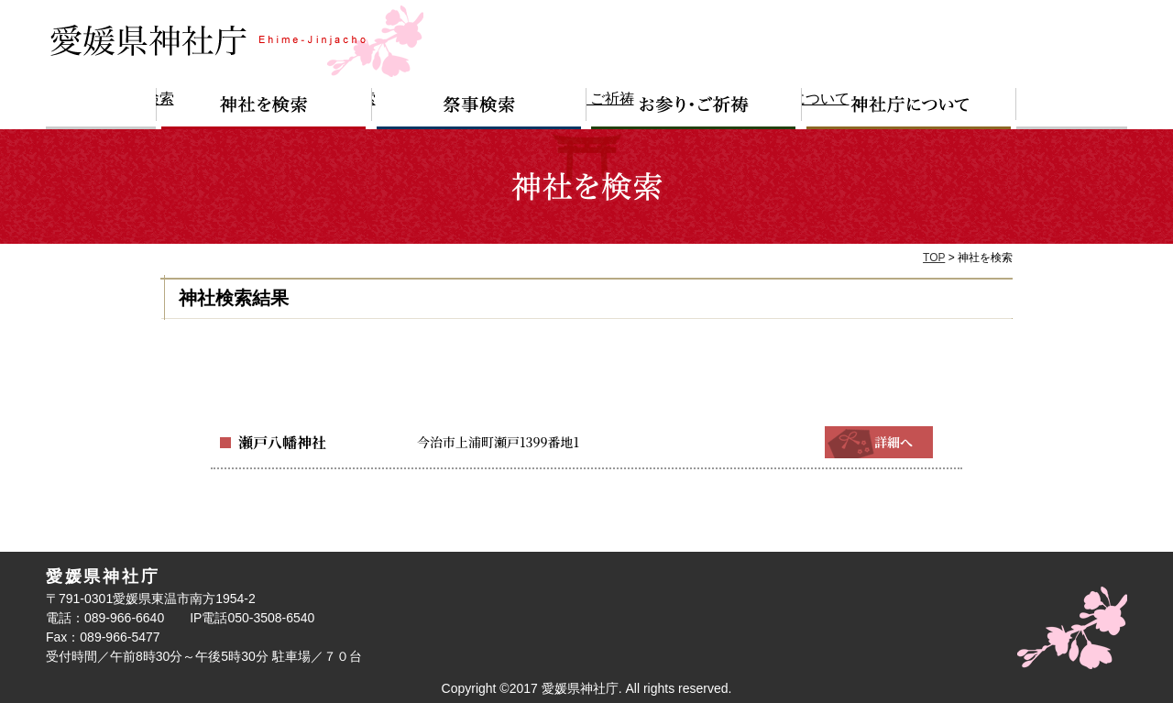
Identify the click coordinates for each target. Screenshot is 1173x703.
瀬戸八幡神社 (276, 442)
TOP (934, 257)
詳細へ (879, 442)
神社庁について (909, 108)
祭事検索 (479, 108)
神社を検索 (264, 108)
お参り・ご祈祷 (694, 108)
